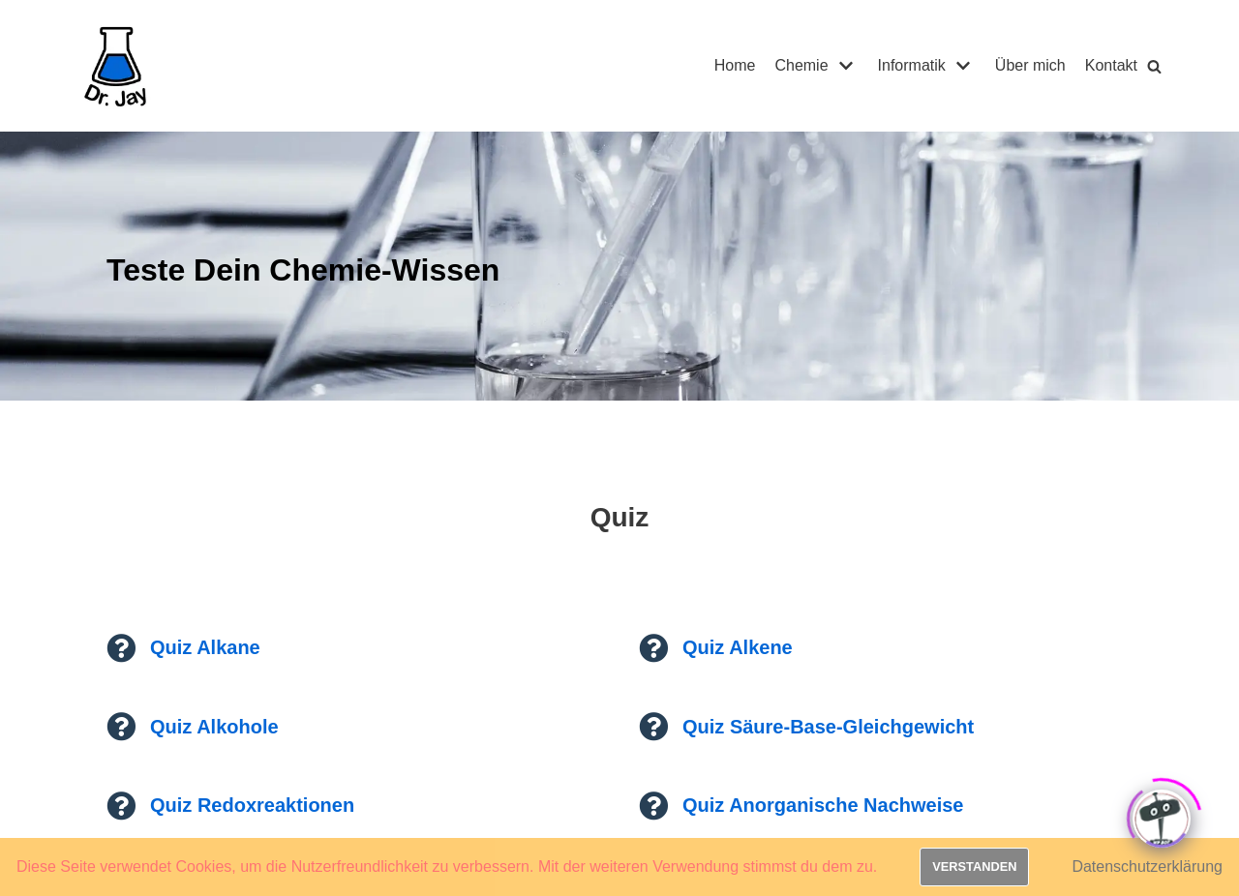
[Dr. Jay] (116, 65)
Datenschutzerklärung (1147, 866)
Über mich (1030, 65)
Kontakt (1111, 65)
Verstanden (974, 866)
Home (735, 65)
